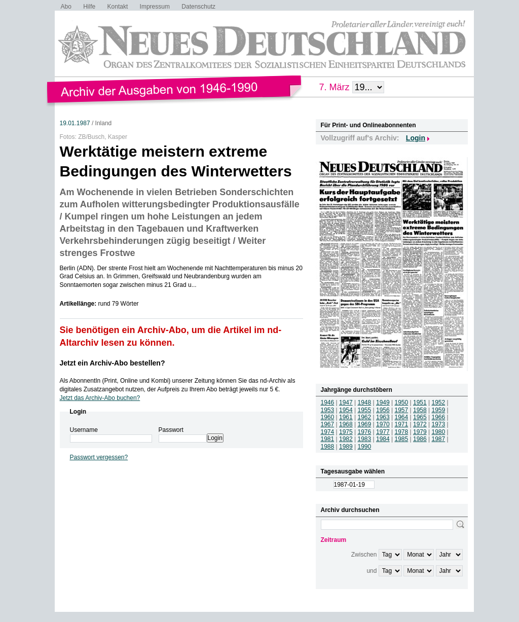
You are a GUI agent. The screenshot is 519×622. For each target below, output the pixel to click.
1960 (328, 417)
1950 (402, 402)
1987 (439, 439)
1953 (328, 410)
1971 (402, 424)
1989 (346, 446)
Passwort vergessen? (99, 457)
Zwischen (364, 554)
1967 (328, 424)
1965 (420, 417)
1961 (346, 417)
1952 (439, 402)
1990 (365, 446)
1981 (328, 439)
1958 (420, 410)
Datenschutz (198, 6)
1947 (346, 402)
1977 (383, 431)
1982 (346, 439)
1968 (346, 424)
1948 (365, 402)
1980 (439, 431)
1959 (439, 410)
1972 (420, 424)
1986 (420, 439)
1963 (383, 417)
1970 (383, 424)
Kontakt (117, 6)
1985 (402, 439)
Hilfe (89, 6)
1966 (439, 417)
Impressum (155, 6)
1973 (439, 424)
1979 (420, 431)
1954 (346, 410)
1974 (328, 431)
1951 (420, 402)
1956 (383, 410)
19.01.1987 (75, 123)
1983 (365, 439)
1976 (365, 431)
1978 (402, 431)
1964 (402, 417)
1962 (365, 417)
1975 (346, 431)
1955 (365, 410)
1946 (328, 402)
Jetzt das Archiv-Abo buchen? (100, 397)
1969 (365, 424)
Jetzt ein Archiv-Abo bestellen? (112, 363)
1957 (402, 410)
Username (84, 429)
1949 (383, 402)
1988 (328, 446)
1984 (383, 439)
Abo (66, 6)
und (371, 570)
